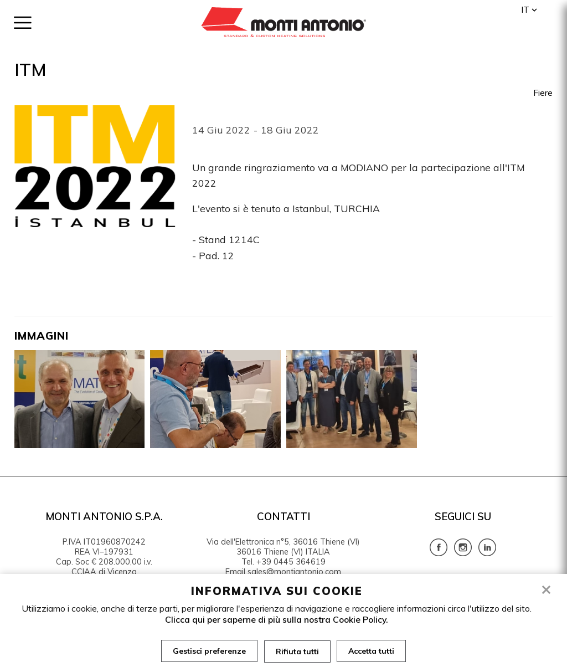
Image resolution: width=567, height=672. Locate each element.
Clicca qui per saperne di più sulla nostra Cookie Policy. (276, 619)
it (525, 9)
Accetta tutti (372, 651)
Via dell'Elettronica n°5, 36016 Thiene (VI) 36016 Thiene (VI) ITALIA (283, 547)
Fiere (543, 92)
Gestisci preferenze (209, 651)
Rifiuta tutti (297, 651)
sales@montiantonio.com (294, 572)
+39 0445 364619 (291, 562)
